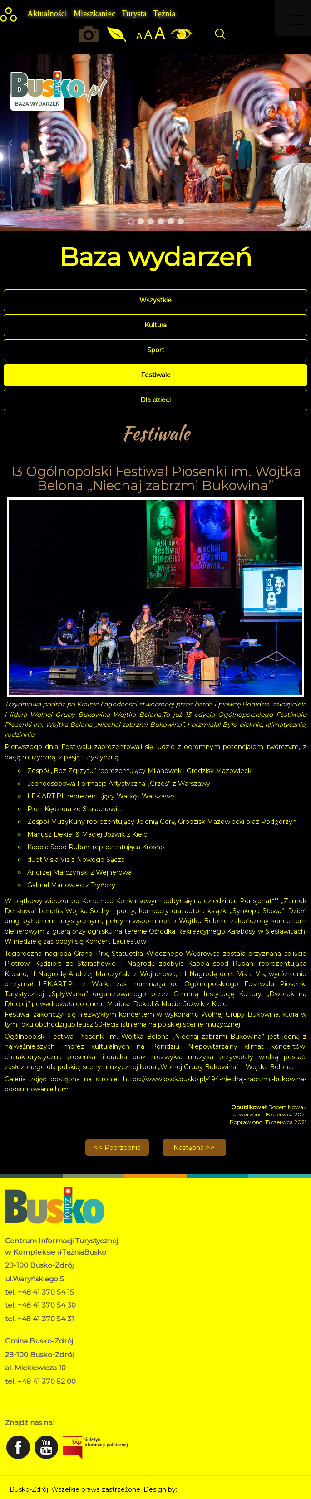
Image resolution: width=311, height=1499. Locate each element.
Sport (155, 350)
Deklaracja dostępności (41, 1403)
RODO (15, 1394)
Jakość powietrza (117, 34)
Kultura (155, 325)
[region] (155, 142)
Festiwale (156, 375)
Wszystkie (155, 300)
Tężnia (164, 13)
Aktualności (47, 13)
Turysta (134, 13)
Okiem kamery (91, 34)
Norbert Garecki (204, 1489)
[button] (10, 142)
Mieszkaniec (94, 13)
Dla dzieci (155, 400)
